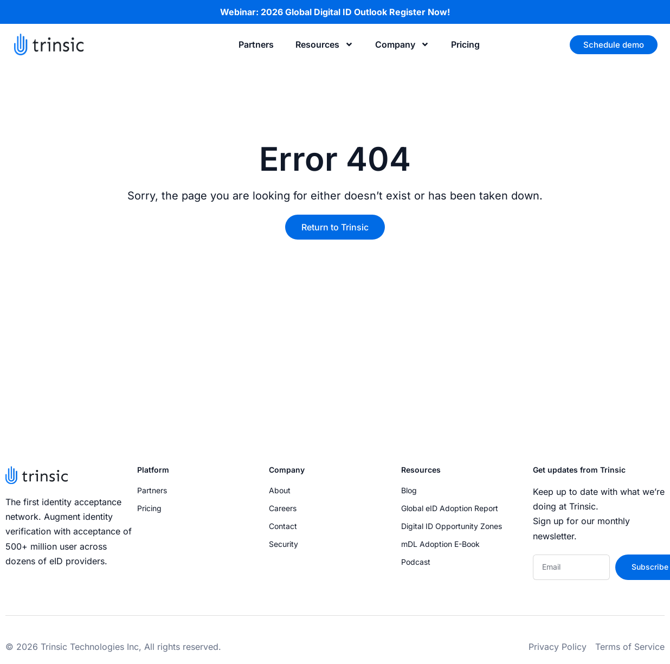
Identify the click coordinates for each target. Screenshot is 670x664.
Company (402, 44)
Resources (324, 44)
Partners (256, 44)
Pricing (465, 44)
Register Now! (419, 12)
